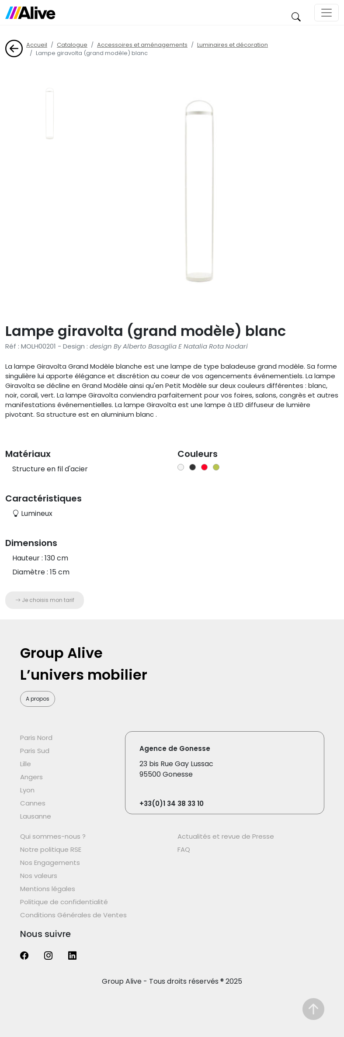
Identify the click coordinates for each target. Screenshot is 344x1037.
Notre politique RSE (50, 849)
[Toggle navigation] (326, 12)
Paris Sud (34, 750)
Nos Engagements (50, 862)
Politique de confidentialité (64, 901)
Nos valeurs (38, 875)
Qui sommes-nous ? (53, 836)
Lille (25, 763)
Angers (31, 776)
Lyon (27, 790)
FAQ (183, 849)
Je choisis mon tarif (44, 600)
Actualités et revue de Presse (225, 836)
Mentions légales (47, 888)
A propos (37, 698)
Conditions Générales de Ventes (73, 914)
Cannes (32, 803)
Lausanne (35, 816)
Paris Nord (36, 737)
